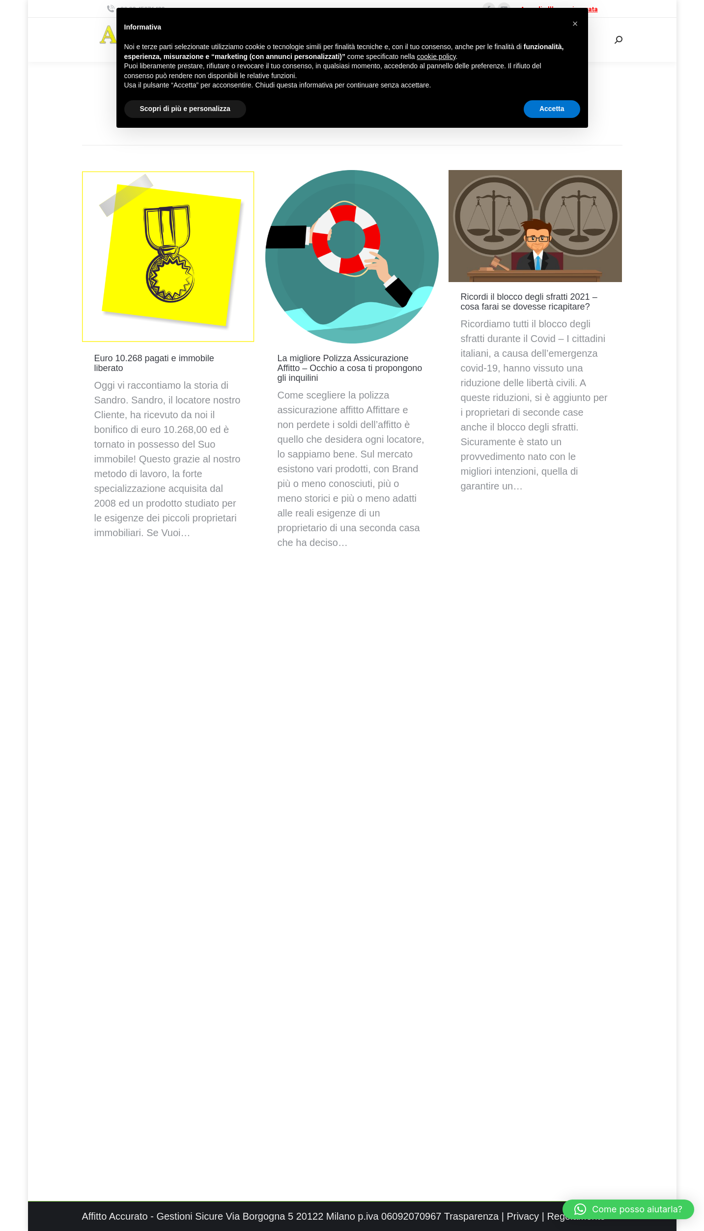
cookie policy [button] (436, 56)
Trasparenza (471, 1216)
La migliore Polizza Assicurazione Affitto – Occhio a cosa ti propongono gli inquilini (350, 368)
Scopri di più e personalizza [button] (185, 109)
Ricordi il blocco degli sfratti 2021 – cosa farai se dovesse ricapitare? (529, 302)
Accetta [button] (551, 109)
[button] (628, 1209)
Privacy (523, 1216)
